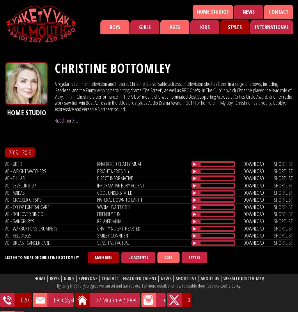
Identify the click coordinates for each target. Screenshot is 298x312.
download (254, 163)
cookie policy (230, 286)
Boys (115, 27)
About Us (210, 279)
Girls (145, 27)
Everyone (88, 279)
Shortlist (186, 279)
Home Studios (213, 11)
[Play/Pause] (194, 164)
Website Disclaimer (244, 279)
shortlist (283, 163)
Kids (205, 27)
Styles (235, 27)
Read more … (66, 120)
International (272, 27)
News (249, 11)
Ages (175, 27)
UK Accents (138, 257)
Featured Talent (140, 279)
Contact (278, 11)
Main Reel (103, 257)
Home (40, 279)
